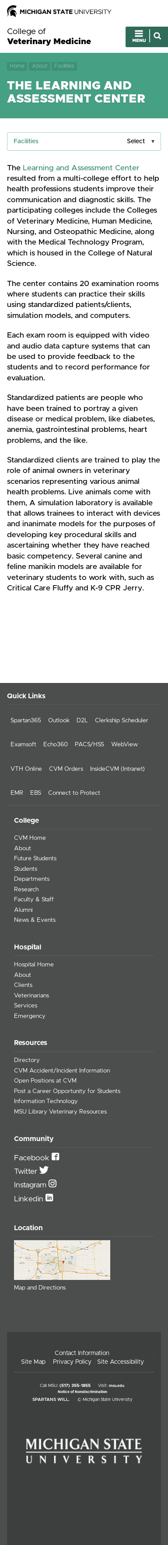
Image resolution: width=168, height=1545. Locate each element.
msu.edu (116, 1386)
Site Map (33, 1362)
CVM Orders (66, 769)
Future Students (35, 858)
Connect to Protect (74, 793)
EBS (35, 793)
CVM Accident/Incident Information (62, 1071)
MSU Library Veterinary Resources (60, 1112)
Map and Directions (40, 1288)
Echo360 (55, 744)
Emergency (30, 1016)
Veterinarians (31, 996)
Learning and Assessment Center (81, 168)
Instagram (31, 1185)
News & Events (35, 920)
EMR (16, 793)
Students (25, 869)
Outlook (59, 720)
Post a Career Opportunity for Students (67, 1091)
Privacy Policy (72, 1362)
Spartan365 (25, 720)
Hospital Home (34, 965)
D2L (82, 720)
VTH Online (26, 769)
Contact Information (82, 1353)
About (39, 66)
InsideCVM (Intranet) (117, 769)
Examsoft (23, 744)
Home (17, 66)
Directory (27, 1060)
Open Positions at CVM (45, 1081)
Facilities (64, 66)
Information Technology (46, 1101)
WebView (124, 744)
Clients (23, 985)
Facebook (33, 1158)
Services (25, 1006)
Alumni (23, 910)
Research (26, 889)
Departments (31, 879)
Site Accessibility (120, 1362)
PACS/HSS (89, 744)
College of (49, 37)
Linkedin (30, 1199)
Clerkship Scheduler (121, 720)
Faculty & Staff (34, 900)
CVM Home (30, 838)
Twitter (26, 1172)
